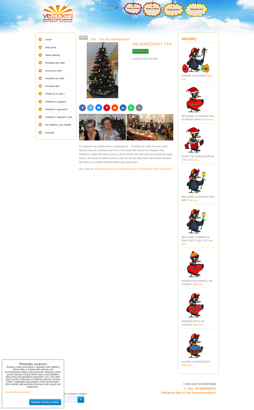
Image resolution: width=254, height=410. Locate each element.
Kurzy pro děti (53, 70)
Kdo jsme (50, 47)
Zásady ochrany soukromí (18, 392)
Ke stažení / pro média (58, 124)
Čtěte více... (208, 119)
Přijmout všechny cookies (45, 402)
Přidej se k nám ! (55, 93)
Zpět (83, 37)
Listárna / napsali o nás (58, 117)
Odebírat (81, 399)
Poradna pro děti (55, 62)
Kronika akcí (52, 86)
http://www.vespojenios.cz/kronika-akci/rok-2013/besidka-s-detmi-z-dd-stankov (133, 169)
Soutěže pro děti (54, 78)
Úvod (48, 39)
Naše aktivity (52, 55)
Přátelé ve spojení (55, 101)
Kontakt (49, 132)
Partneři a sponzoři (56, 109)
